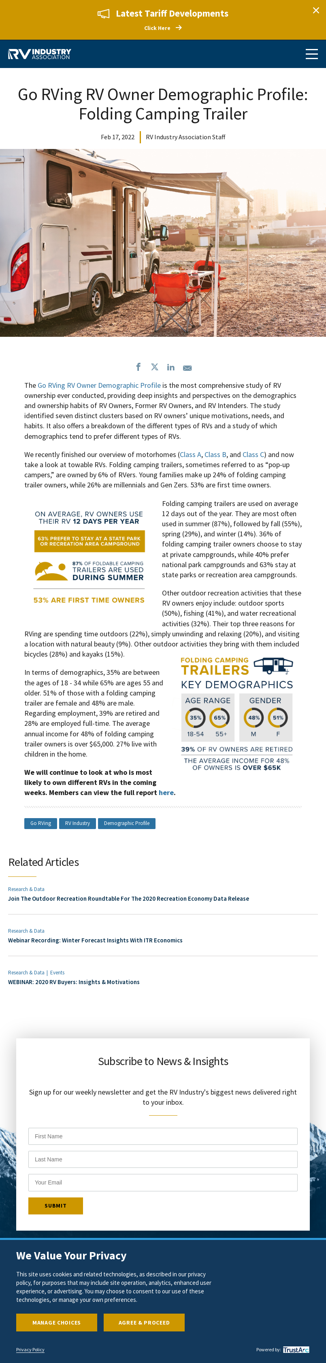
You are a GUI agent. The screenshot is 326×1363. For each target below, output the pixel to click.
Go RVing (40, 823)
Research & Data (26, 889)
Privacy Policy (30, 1349)
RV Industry (77, 823)
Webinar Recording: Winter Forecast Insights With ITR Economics (95, 940)
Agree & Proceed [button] (144, 1322)
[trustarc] (295, 1349)
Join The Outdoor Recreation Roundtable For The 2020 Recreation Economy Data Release (128, 898)
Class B (215, 454)
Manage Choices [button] (56, 1322)
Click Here (157, 28)
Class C (253, 454)
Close (316, 10)
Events (57, 972)
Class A (190, 454)
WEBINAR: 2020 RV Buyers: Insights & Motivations (74, 982)
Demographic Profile (126, 823)
